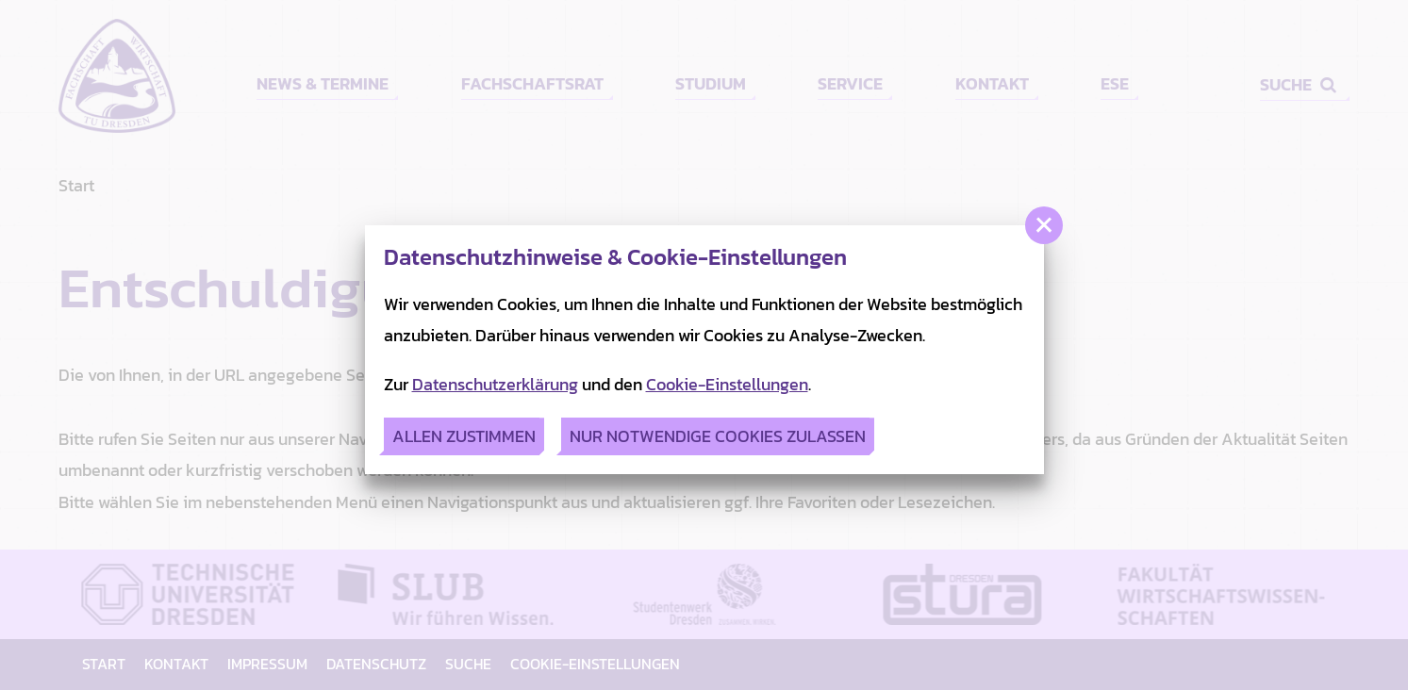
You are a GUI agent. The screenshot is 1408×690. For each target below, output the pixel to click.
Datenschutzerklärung (495, 384)
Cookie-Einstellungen (727, 384)
